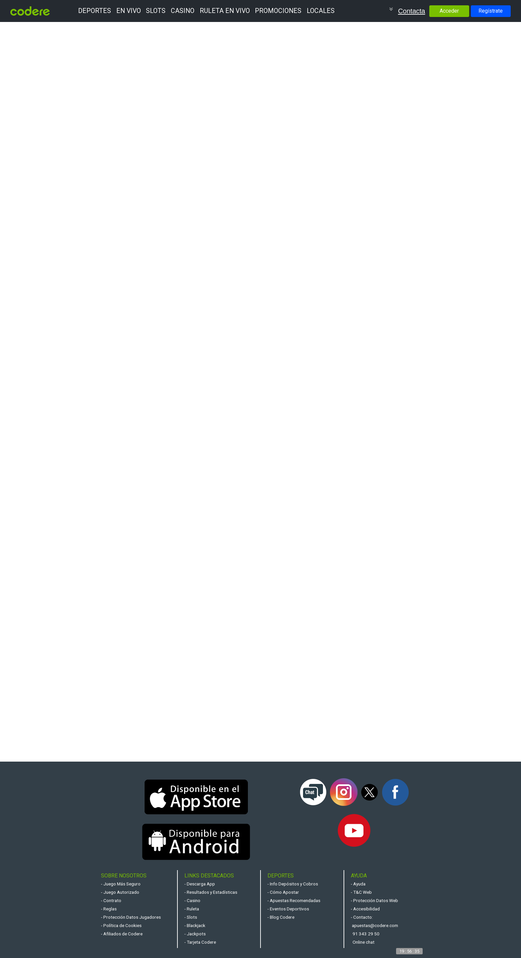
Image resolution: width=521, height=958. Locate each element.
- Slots (190, 917)
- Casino (192, 900)
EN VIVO (128, 11)
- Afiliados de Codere (122, 933)
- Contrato (111, 900)
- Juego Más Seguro (121, 883)
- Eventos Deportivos (288, 908)
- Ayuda (358, 883)
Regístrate (490, 11)
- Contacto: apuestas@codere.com (374, 921)
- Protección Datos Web (374, 900)
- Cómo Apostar (283, 892)
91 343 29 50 (366, 933)
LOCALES (321, 11)
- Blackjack (194, 925)
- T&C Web (361, 892)
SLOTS (155, 11)
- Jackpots (195, 933)
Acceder (449, 11)
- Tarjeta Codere (200, 942)
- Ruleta (191, 908)
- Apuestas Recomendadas (293, 900)
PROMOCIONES (278, 11)
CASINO (182, 11)
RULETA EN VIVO (225, 11)
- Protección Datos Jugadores (131, 917)
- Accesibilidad (365, 908)
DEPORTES (94, 11)
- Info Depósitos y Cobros (292, 883)
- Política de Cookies (121, 925)
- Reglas (109, 908)
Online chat (363, 942)
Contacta (411, 11)
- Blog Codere (280, 917)
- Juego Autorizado (120, 892)
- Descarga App (199, 883)
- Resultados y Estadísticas (210, 892)
